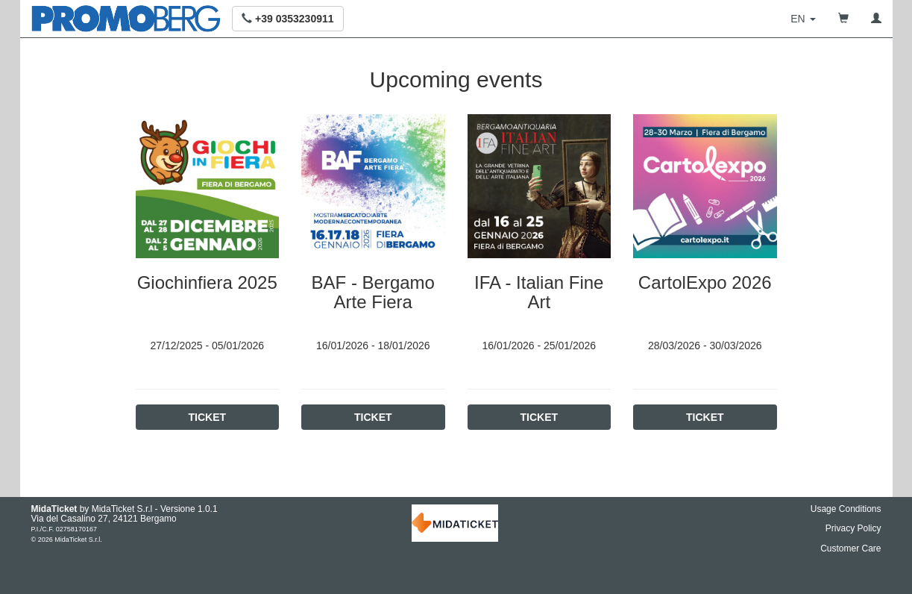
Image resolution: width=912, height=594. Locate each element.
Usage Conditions (846, 509)
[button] (287, 18)
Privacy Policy (853, 528)
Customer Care (850, 548)
